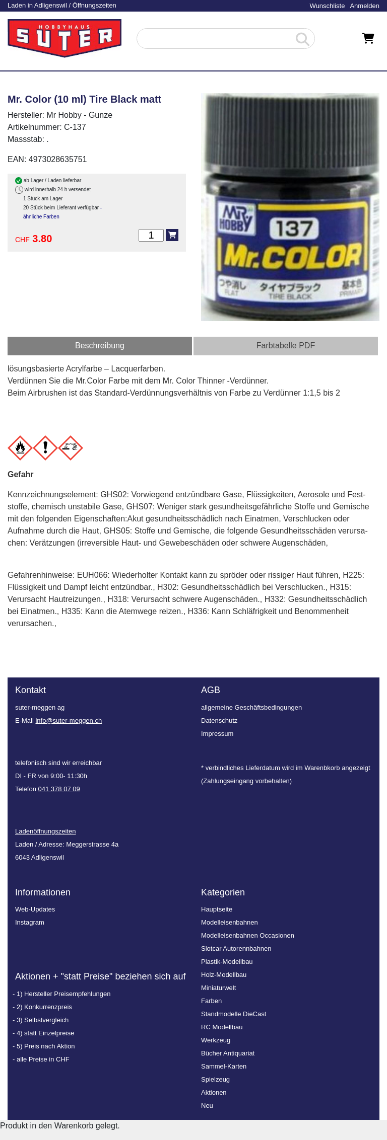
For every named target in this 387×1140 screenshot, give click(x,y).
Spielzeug (215, 1079)
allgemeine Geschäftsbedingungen (251, 707)
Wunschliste (327, 6)
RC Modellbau (221, 1027)
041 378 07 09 (59, 789)
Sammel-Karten (223, 1066)
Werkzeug (215, 1040)
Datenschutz (219, 720)
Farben (211, 1001)
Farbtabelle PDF (285, 345)
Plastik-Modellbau (227, 961)
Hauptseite (216, 909)
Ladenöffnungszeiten (45, 831)
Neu (207, 1105)
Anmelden (364, 6)
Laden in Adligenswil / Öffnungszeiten (62, 5)
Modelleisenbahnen (229, 922)
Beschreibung (99, 345)
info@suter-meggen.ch (68, 720)
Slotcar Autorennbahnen (236, 948)
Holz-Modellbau (223, 974)
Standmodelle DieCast (233, 1014)
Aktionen (214, 1092)
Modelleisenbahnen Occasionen (247, 935)
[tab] (100, 346)
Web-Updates (35, 909)
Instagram (29, 922)
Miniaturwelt (218, 988)
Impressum (217, 733)
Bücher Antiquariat (227, 1053)
